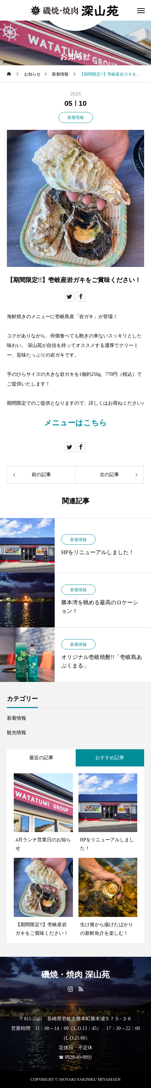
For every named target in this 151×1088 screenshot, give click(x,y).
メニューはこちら (75, 422)
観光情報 (16, 732)
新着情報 (75, 117)
